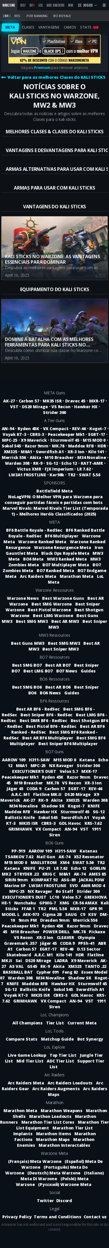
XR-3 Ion (75, 451)
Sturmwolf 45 (64, 440)
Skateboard (19, 954)
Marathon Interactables (64, 1145)
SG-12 (52, 463)
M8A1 (26, 451)
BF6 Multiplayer (61, 536)
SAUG (71, 914)
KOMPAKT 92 (45, 879)
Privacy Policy (17, 1216)
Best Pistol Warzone (49, 609)
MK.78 (58, 446)
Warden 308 (17, 463)
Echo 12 (69, 463)
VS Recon (60, 406)
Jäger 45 (15, 788)
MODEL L (11, 914)
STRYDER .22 (27, 874)
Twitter (45, 1200)
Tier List (55, 1023)
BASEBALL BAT (18, 972)
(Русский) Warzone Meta (64, 1184)
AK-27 (9, 401)
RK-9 (37, 463)
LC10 (55, 897)
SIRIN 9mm (17, 879)
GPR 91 (96, 908)
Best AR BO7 (58, 665)
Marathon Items (53, 1133)
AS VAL (17, 966)
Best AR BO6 (58, 687)
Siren (54, 834)
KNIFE (94, 806)
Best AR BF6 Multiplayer (47, 738)
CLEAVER (66, 937)
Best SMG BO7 (27, 665)
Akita (35, 457)
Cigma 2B (52, 914)
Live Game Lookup (27, 1055)
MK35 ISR (52, 401)
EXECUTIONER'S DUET (34, 771)
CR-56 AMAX (85, 903)
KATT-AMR (92, 463)
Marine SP (15, 885)
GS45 (32, 966)
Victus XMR (29, 469)
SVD (74, 885)
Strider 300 (54, 412)
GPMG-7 (48, 903)
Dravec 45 (75, 401)
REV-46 (79, 428)
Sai (19, 960)
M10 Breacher (59, 457)
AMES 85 (97, 874)
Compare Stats (21, 1039)
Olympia (86, 937)
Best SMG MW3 (32, 621)
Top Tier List (63, 1055)
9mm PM (28, 920)
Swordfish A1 (50, 451)
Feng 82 (70, 972)
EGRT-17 (96, 434)
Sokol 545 (11, 446)
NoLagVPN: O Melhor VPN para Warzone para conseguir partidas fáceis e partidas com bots (53, 499)
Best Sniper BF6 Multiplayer (68, 743)
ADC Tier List (60, 1061)
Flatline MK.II (47, 794)
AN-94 (8, 428)
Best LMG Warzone (53, 615)
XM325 (10, 451)
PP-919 (19, 851)
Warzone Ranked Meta (42, 541)
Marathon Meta (76, 576)
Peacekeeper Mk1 (66, 434)
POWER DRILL (57, 931)
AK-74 (65, 856)
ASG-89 (69, 879)
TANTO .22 (95, 966)
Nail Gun (46, 856)
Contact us (95, 1216)
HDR (101, 446)
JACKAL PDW (91, 879)
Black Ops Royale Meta (65, 553)
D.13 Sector (88, 949)
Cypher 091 (48, 972)
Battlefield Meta (54, 491)
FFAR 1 (29, 908)
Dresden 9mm (55, 920)
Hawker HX (85, 406)
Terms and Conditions (57, 1216)
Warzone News (23, 598)
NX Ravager (61, 765)
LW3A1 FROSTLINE (27, 474)
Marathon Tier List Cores (47, 1122)
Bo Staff (65, 891)
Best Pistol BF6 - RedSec (51, 726)
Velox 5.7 (69, 771)
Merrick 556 (14, 457)
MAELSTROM (44, 862)
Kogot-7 (97, 428)
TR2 (71, 474)
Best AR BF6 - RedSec (38, 709)
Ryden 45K (28, 428)
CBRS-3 (37, 434)
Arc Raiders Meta (38, 576)
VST (14, 406)
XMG (64, 903)
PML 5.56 (58, 908)
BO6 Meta (33, 559)
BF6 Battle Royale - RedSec (34, 530)
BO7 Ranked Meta (55, 570)
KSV (92, 914)
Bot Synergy (90, 1039)
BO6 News (50, 693)
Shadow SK (53, 806)
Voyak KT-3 (14, 434)
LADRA (61, 960)
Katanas (88, 851)
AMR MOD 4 (93, 885)
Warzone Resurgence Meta (62, 547)
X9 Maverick (33, 440)
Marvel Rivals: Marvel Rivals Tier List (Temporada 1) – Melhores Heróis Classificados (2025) (55, 511)
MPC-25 (9, 440)
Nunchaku (25, 903)
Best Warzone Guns (63, 598)
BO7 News (66, 671)
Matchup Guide (57, 1039)
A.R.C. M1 (21, 794)
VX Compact (56, 428)
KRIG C (49, 874)
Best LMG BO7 (38, 671)
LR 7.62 (84, 469)
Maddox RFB (81, 446)
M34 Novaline (91, 457)
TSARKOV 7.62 (19, 856)
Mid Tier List (30, 1061)
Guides (88, 671)
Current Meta (82, 1023)
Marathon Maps (53, 1139)
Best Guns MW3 (27, 643)
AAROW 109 (14, 759)
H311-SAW (40, 759)
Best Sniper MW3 (60, 649)
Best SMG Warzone (51, 604)
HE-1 (6, 903)
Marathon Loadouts (50, 1116)
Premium (42, 67)
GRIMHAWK (20, 829)
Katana (87, 759)
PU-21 (45, 868)
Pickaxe (97, 931)
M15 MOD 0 (94, 440)
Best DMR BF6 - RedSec (43, 720)
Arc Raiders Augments (56, 1088)
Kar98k (57, 474)
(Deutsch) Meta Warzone (53, 1173)
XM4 (65, 862)
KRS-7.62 (93, 823)
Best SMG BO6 (27, 687)
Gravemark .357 (21, 943)
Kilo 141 (96, 451)
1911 (96, 829)
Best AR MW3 (65, 621)
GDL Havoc (70, 823)
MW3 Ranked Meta (67, 559)
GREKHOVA (95, 897)
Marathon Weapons (61, 1110)
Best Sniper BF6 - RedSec (46, 714)
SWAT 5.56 (89, 474)
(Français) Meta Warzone (34, 1161)
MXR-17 (97, 401)
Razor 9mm (36, 446)
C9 (83, 914)
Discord (64, 1200)
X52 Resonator (89, 856)
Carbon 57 (29, 401)
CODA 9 (34, 788)
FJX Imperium (59, 469)
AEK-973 (31, 914)
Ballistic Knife (20, 817)
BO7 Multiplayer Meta (65, 564)
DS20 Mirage (35, 406)
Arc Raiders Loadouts (70, 1083)
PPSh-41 (87, 943)
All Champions (27, 1023)
